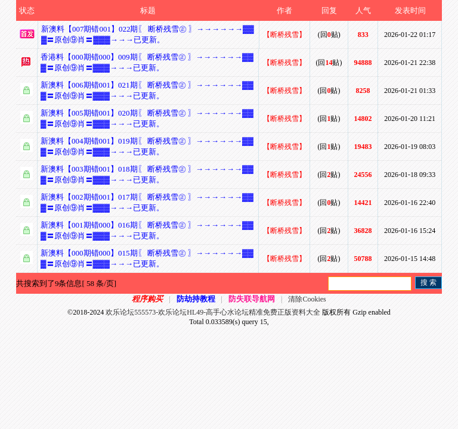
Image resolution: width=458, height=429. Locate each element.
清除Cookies (307, 299)
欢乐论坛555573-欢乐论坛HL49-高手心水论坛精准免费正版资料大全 (213, 312)
